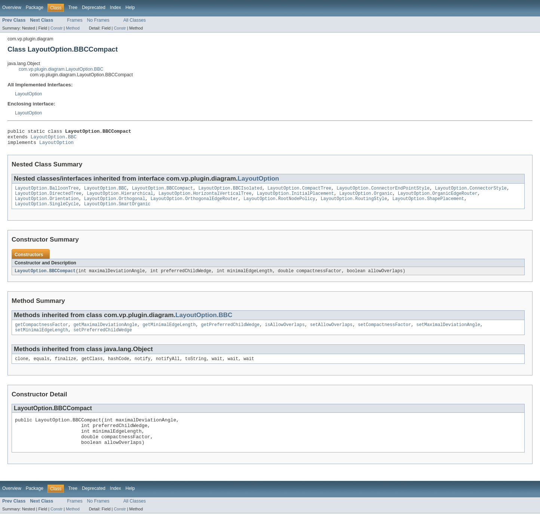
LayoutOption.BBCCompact (162, 192)
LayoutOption (28, 93)
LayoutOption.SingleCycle (47, 210)
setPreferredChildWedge (102, 338)
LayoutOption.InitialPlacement (295, 198)
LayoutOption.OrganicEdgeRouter (437, 198)
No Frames (98, 20)
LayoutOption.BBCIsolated (230, 192)
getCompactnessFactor (41, 332)
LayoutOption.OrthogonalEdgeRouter (194, 204)
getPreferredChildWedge (230, 332)
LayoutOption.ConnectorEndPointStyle (383, 192)
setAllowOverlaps (331, 332)
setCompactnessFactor (384, 332)
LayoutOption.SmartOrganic (117, 210)
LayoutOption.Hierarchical (120, 198)
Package (34, 7)
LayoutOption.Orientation (47, 204)
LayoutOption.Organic (365, 198)
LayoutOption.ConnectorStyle (471, 192)
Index (115, 7)
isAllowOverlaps (285, 332)
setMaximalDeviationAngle (448, 332)
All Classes (134, 20)
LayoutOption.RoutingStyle (353, 204)
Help (130, 7)
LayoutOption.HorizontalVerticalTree (205, 198)
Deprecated (93, 7)
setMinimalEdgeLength (41, 338)
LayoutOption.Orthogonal (114, 204)
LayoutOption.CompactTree (299, 192)
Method (72, 28)
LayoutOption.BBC (54, 138)
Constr (56, 28)
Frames (74, 20)
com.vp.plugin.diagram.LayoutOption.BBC (61, 69)
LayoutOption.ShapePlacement (428, 204)
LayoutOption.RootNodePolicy (279, 204)
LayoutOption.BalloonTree (47, 192)
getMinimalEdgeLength (169, 332)
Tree (72, 7)
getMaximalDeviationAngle (105, 332)
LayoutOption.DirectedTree (48, 198)
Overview (11, 7)
